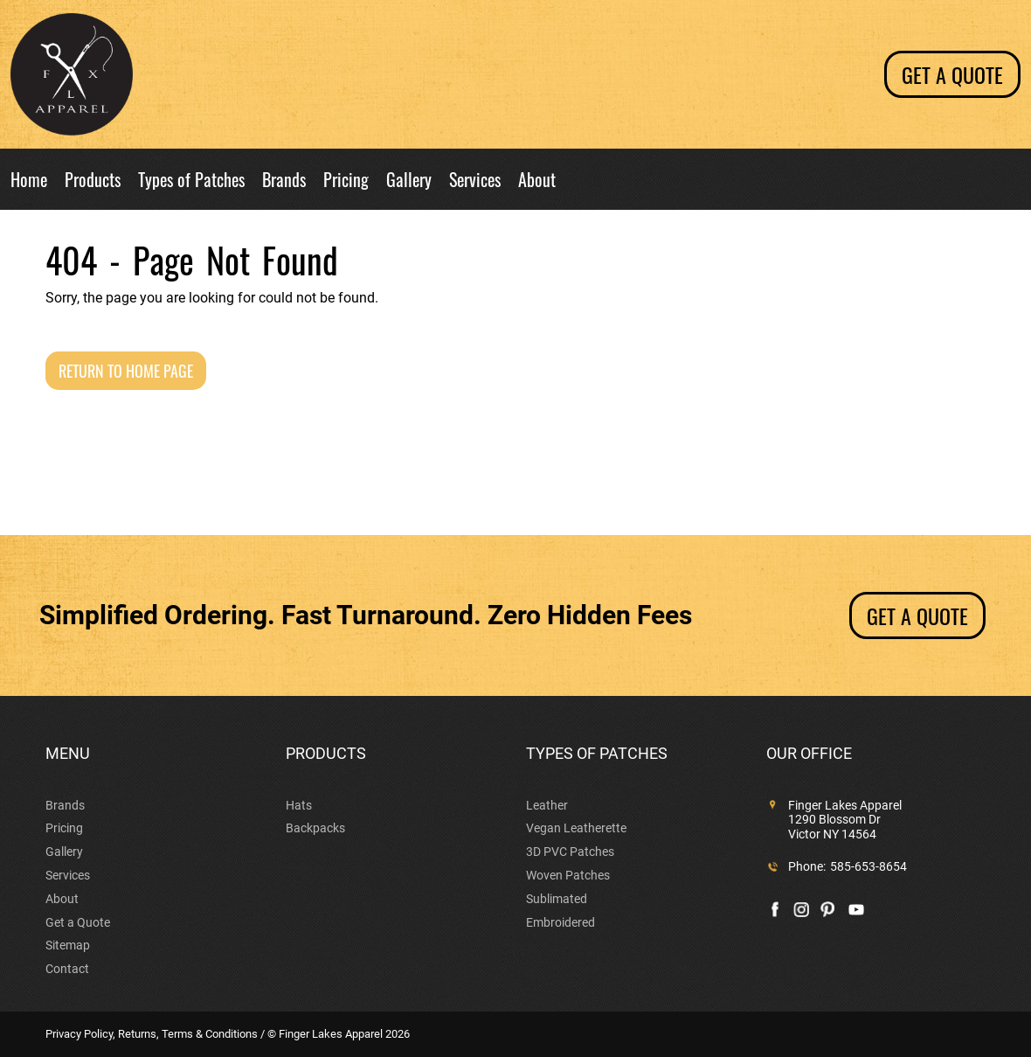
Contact (67, 969)
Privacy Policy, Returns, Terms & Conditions (151, 1033)
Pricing (346, 180)
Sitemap (67, 945)
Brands (284, 180)
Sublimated (556, 899)
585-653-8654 (868, 866)
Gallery (409, 180)
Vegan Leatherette (576, 828)
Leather (547, 805)
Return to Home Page (126, 370)
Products (93, 180)
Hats (299, 805)
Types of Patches (191, 180)
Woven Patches (568, 875)
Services (475, 180)
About (537, 180)
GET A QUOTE (917, 615)
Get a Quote (952, 74)
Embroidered (560, 922)
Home (28, 180)
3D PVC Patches (570, 852)
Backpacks (315, 828)
